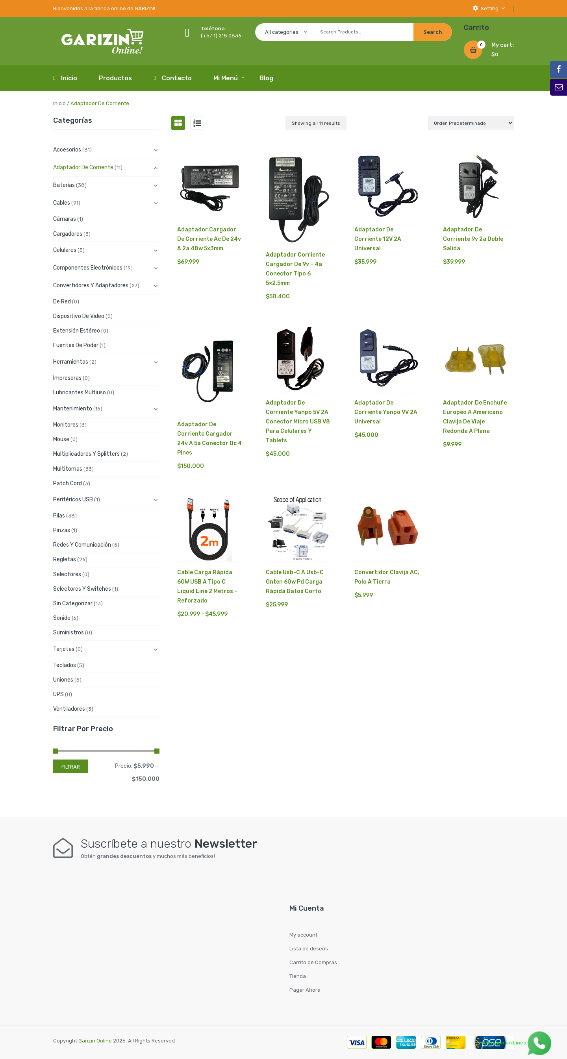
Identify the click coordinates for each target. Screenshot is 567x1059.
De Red (62, 301)
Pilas (59, 515)
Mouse (61, 439)
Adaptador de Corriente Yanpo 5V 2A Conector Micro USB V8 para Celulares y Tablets (298, 421)
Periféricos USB (73, 499)
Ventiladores (69, 709)
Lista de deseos (308, 949)
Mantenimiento (72, 408)
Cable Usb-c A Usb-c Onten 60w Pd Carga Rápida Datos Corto (295, 582)
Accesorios (67, 149)
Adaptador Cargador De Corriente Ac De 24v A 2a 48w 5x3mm (209, 239)
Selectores (67, 574)
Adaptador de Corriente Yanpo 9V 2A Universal (385, 412)
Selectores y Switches (82, 589)
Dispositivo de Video (78, 316)
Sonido (61, 618)
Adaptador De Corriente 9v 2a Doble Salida (473, 239)
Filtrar (70, 767)
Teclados (64, 665)
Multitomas (67, 469)
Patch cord (67, 483)
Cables (61, 203)
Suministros (68, 632)
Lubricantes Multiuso (79, 392)
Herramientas (70, 362)
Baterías (64, 185)
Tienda (297, 976)
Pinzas (61, 530)
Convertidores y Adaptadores (90, 285)
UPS (58, 694)
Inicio (59, 103)
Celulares (64, 250)
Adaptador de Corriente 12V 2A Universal (377, 239)
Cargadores (67, 234)
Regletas (64, 559)
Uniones (63, 679)
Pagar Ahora (305, 990)
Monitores (65, 424)
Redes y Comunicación (82, 545)
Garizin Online (95, 1041)
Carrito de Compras (313, 962)
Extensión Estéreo (76, 330)
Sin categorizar (73, 603)
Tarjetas (63, 649)
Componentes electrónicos (87, 267)
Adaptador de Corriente (83, 167)
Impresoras (67, 378)
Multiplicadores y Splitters (86, 454)
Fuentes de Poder (75, 345)
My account (303, 935)
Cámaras (64, 219)
